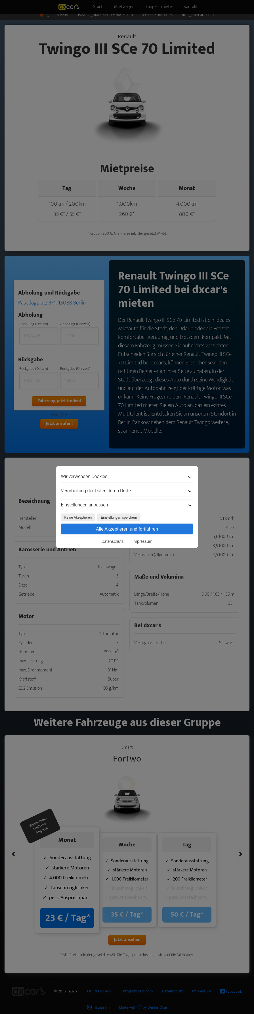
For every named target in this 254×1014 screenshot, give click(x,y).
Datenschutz (112, 541)
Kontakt (202, 5)
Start (89, 5)
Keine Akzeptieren (78, 517)
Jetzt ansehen (127, 940)
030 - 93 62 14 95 (157, 15)
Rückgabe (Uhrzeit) (75, 368)
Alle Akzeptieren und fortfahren (127, 529)
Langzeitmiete (163, 5)
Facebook (231, 991)
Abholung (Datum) (33, 324)
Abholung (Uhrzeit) (75, 324)
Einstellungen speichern (119, 517)
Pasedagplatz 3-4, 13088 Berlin (105, 15)
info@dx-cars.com (198, 15)
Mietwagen (122, 5)
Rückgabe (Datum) (33, 368)
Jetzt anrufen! (59, 423)
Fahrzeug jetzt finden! (59, 401)
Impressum (142, 541)
